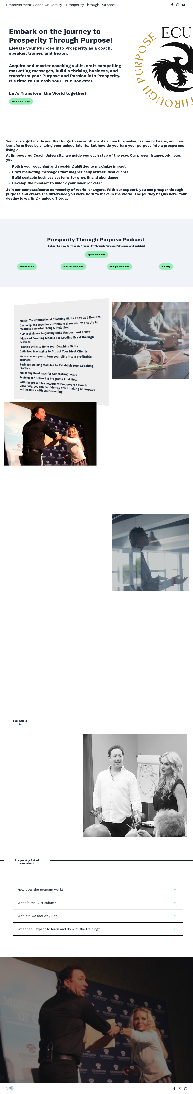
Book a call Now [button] (21, 101)
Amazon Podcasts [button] (73, 266)
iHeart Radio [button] (27, 266)
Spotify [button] (166, 266)
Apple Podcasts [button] (96, 254)
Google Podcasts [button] (119, 266)
